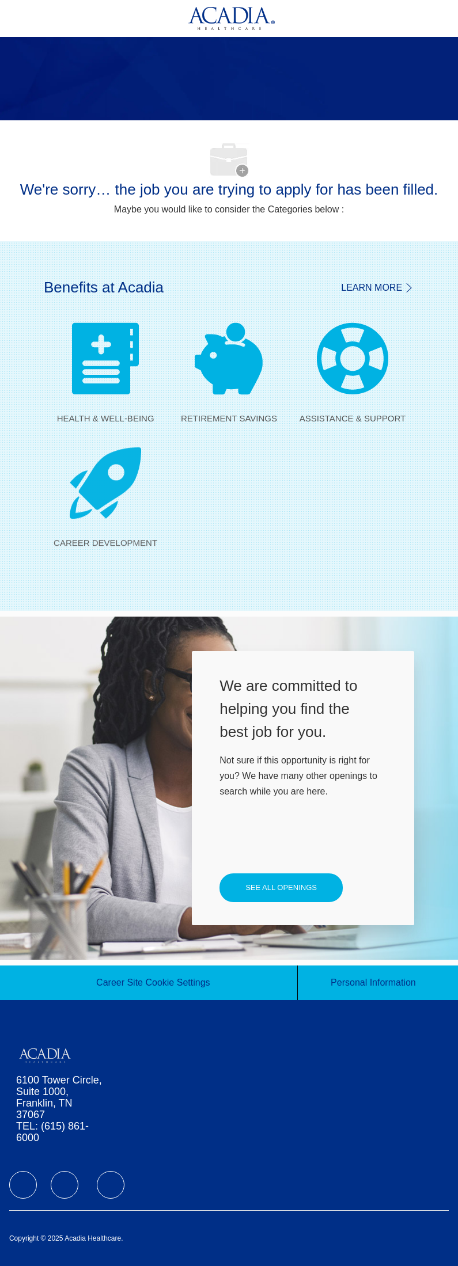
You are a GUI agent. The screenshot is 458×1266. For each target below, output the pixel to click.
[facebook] (23, 1185)
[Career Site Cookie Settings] (153, 982)
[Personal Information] (373, 982)
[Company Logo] (231, 17)
